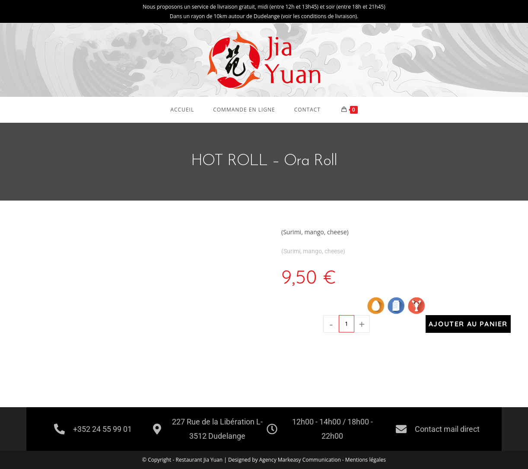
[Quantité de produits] (346, 323)
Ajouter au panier (468, 323)
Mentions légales (365, 459)
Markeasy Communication (310, 459)
